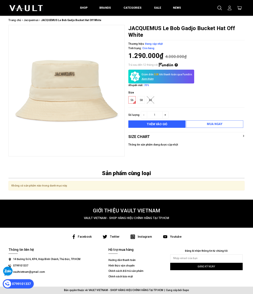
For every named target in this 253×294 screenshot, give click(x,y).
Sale (157, 7)
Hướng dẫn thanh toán (122, 260)
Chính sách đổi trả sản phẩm (126, 270)
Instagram (141, 236)
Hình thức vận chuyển (121, 265)
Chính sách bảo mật (120, 276)
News (177, 7)
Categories (133, 7)
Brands (105, 7)
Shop (84, 7)
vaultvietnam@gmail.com (29, 271)
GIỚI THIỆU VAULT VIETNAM (126, 211)
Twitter (111, 236)
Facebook (82, 236)
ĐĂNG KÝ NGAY (206, 266)
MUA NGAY (214, 124)
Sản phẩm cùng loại (126, 173)
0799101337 (20, 265)
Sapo (186, 290)
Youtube (172, 236)
